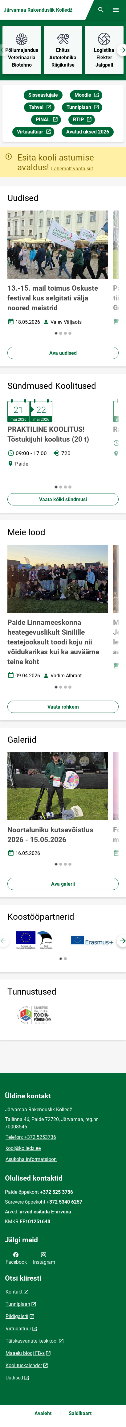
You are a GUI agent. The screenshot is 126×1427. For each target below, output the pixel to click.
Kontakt (14, 1292)
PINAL (48, 120)
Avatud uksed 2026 (87, 132)
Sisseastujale (43, 95)
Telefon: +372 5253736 (31, 1137)
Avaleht (43, 1413)
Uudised (14, 1378)
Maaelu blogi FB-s (25, 1353)
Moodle (88, 96)
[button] (56, 333)
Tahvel (41, 108)
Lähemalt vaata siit (72, 169)
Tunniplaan (84, 108)
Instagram (44, 1258)
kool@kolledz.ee (23, 1148)
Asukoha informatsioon (31, 1159)
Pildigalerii (17, 1316)
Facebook (16, 1258)
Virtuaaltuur (35, 133)
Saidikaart (80, 1413)
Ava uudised (63, 353)
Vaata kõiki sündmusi (63, 499)
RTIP (84, 120)
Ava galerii (63, 884)
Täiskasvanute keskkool (32, 1341)
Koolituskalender (24, 1365)
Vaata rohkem (63, 707)
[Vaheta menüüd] (116, 10)
